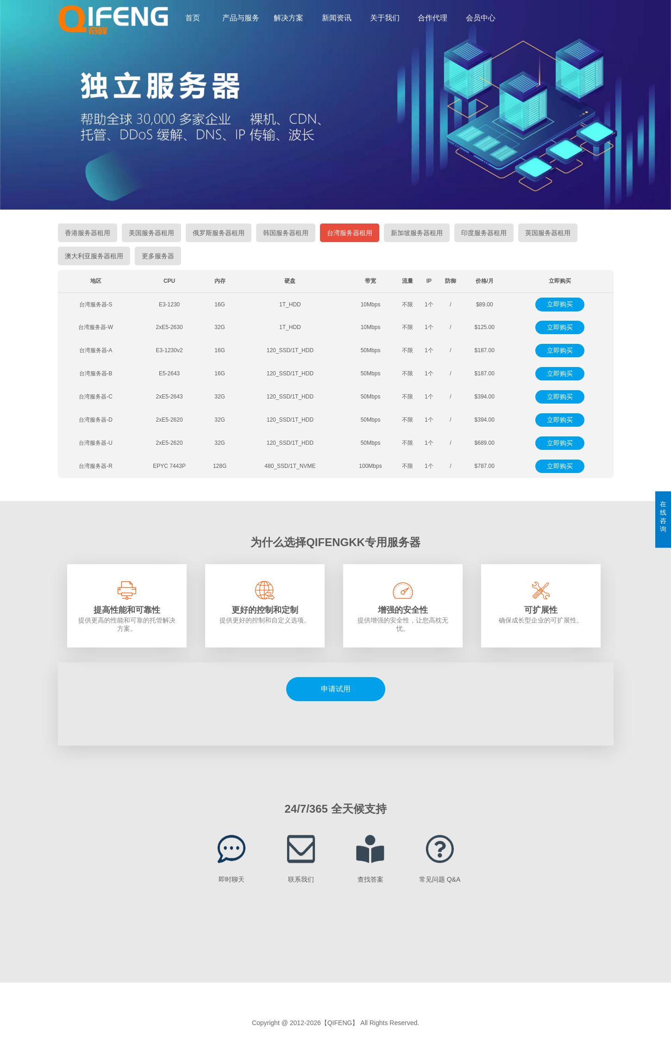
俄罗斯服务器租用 (219, 232)
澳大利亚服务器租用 (94, 256)
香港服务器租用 (87, 232)
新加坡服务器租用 (417, 232)
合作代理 (432, 18)
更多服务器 (158, 256)
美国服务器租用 (151, 232)
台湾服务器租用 (349, 232)
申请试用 (336, 689)
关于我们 (385, 18)
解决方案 (288, 18)
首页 (192, 18)
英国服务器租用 (548, 232)
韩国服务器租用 (285, 232)
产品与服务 (240, 18)
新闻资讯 (336, 18)
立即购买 (560, 304)
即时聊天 (232, 879)
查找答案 (370, 879)
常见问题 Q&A (439, 879)
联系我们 (301, 879)
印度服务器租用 (484, 232)
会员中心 (480, 18)
